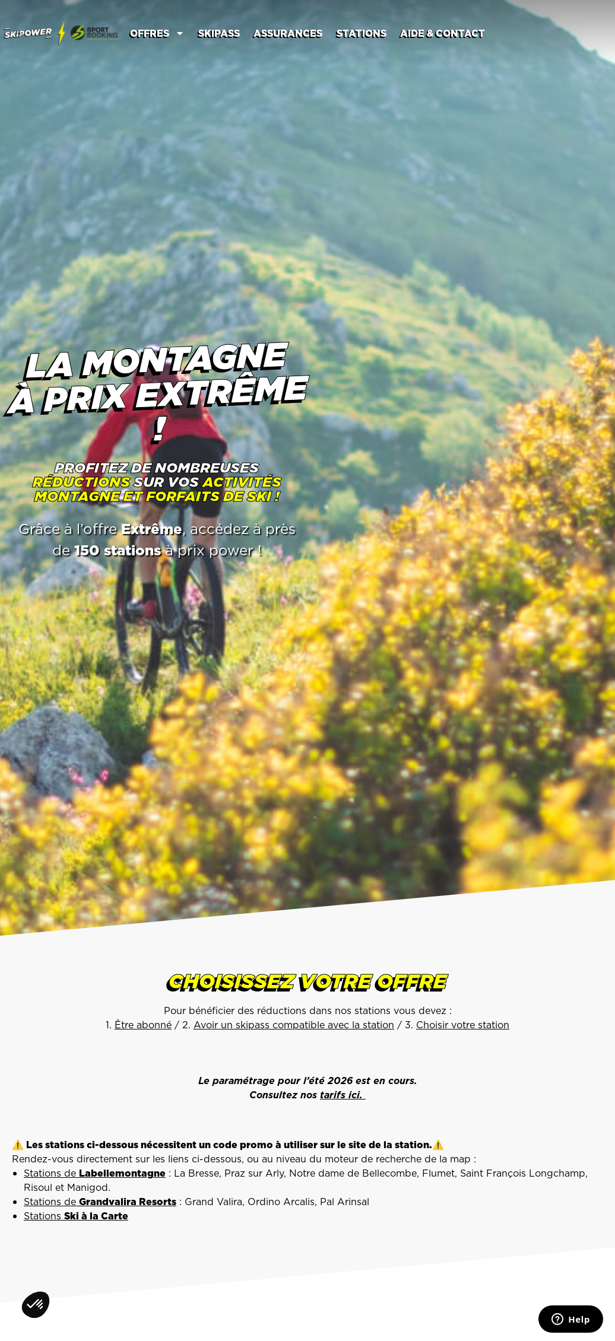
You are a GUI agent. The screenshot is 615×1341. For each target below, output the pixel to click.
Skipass (219, 33)
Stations (361, 33)
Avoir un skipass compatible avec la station (294, 1024)
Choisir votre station (462, 1024)
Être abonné (143, 1024)
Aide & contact (442, 33)
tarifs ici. (343, 1094)
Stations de (95, 1173)
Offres (157, 33)
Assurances (287, 33)
